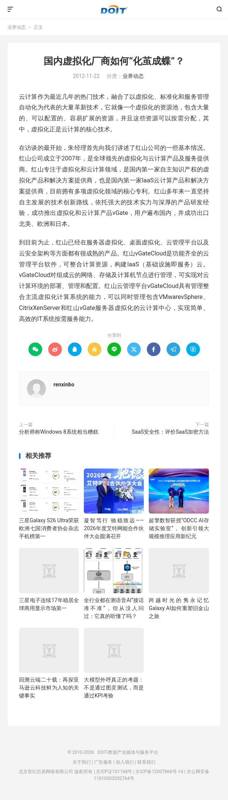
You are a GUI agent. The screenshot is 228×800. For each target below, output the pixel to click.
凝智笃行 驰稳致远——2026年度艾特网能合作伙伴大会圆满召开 (114, 528)
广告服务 (103, 762)
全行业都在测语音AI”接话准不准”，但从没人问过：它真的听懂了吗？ (114, 608)
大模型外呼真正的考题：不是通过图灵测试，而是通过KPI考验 (114, 688)
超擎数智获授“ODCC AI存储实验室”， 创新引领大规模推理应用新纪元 (179, 528)
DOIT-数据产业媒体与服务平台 (114, 9)
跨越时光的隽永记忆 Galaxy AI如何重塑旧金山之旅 (179, 608)
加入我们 (125, 762)
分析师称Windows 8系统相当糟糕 (58, 432)
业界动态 (17, 27)
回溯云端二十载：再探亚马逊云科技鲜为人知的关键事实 (49, 688)
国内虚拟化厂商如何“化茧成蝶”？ (114, 61)
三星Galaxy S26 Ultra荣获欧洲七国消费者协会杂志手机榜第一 (49, 528)
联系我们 (146, 762)
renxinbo (63, 384)
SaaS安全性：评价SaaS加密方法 (170, 432)
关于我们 (81, 762)
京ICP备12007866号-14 (159, 771)
